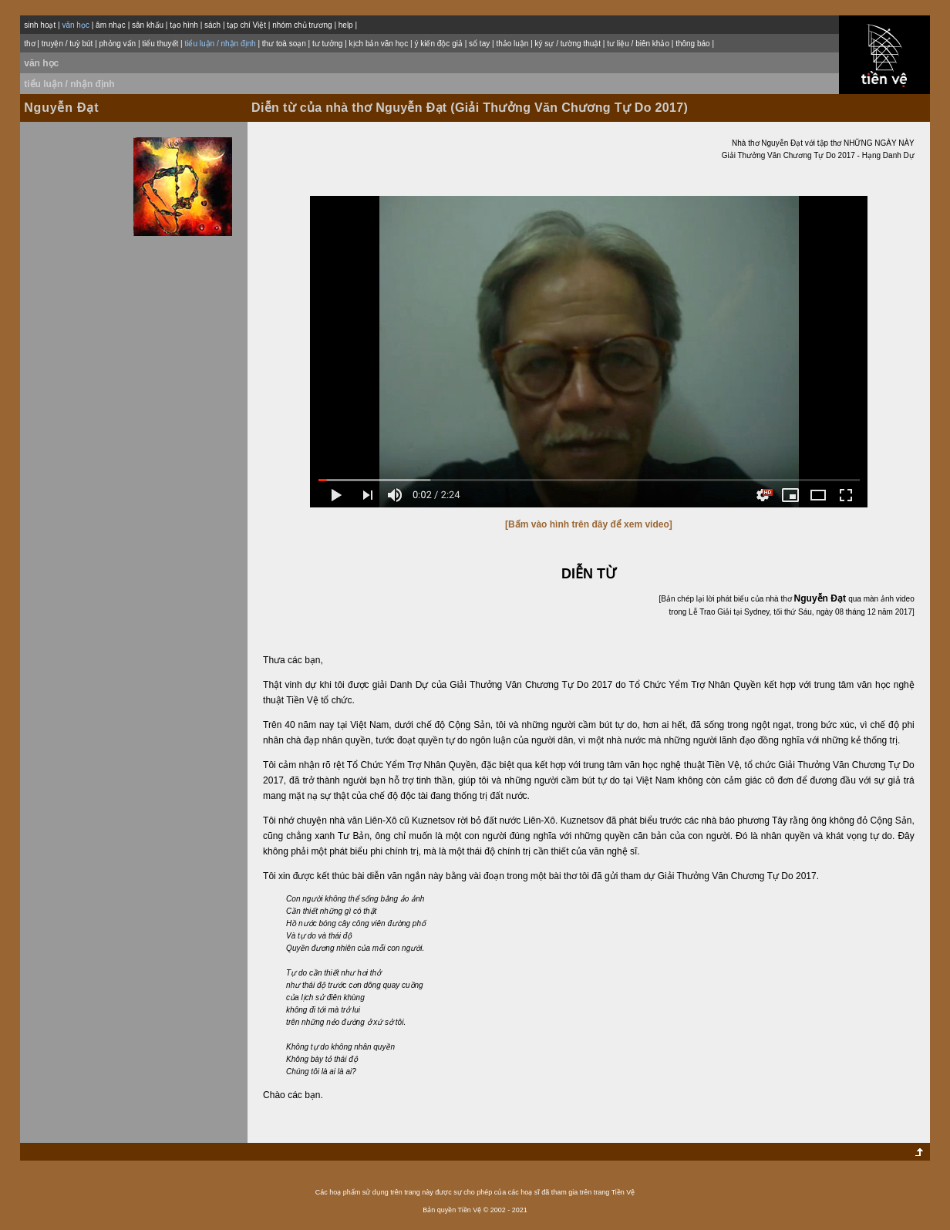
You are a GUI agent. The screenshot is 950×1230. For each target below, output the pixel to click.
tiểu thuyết (160, 43)
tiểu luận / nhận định (69, 84)
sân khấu (147, 25)
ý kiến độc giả (438, 43)
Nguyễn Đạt (61, 107)
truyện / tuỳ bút (67, 43)
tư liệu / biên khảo (638, 43)
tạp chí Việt (246, 25)
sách (212, 25)
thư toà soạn (284, 43)
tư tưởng (327, 43)
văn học (41, 63)
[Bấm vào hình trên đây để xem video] (588, 524)
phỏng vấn (117, 43)
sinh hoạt (40, 25)
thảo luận (512, 43)
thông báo (692, 43)
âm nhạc (111, 25)
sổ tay (479, 43)
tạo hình (184, 25)
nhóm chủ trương (302, 25)
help (346, 25)
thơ (29, 43)
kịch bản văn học (379, 43)
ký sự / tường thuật (568, 43)
